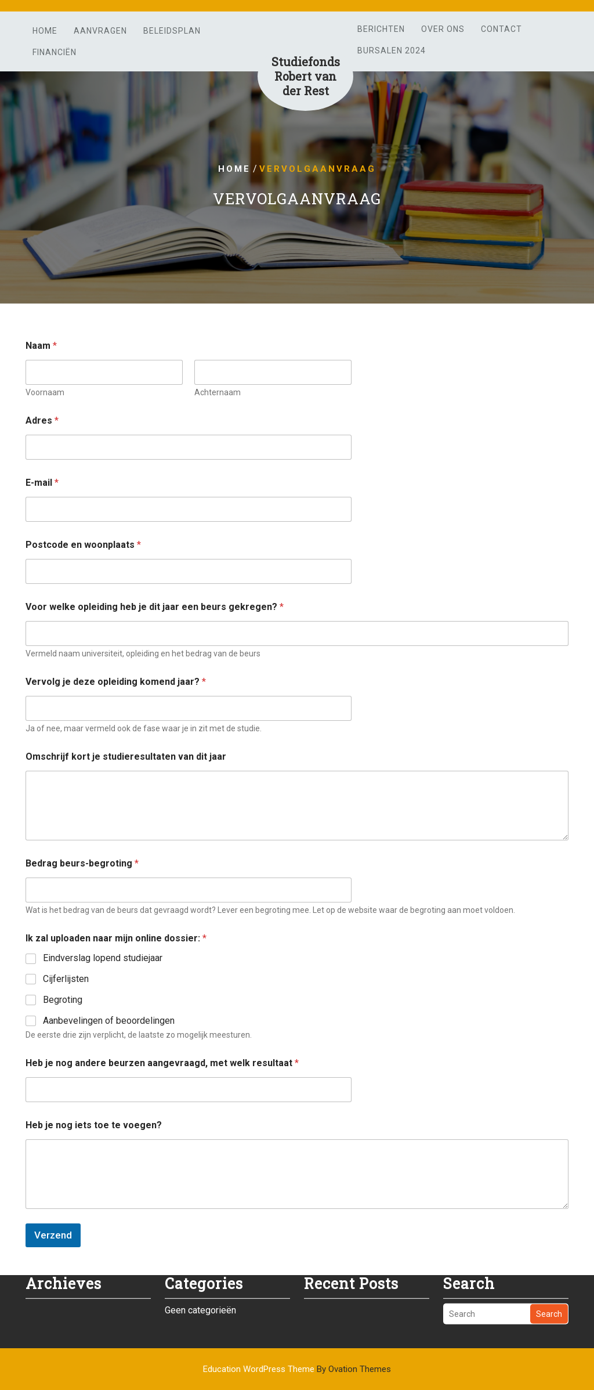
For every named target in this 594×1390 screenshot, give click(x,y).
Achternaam (217, 392)
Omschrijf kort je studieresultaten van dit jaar (126, 756)
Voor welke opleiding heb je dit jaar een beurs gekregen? (155, 606)
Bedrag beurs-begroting (82, 863)
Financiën (54, 52)
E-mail (42, 482)
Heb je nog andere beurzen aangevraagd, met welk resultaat (162, 1062)
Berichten (381, 29)
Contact (501, 29)
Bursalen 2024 (391, 50)
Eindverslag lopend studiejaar (102, 957)
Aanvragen (100, 30)
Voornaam (45, 392)
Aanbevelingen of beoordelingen (109, 1020)
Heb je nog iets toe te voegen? (94, 1125)
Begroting (62, 999)
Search (549, 1301)
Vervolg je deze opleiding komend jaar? (116, 681)
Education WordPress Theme (297, 1369)
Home (44, 30)
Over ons (443, 29)
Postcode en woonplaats (83, 544)
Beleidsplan (172, 30)
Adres (42, 420)
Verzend (53, 1235)
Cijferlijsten (66, 978)
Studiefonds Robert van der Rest (305, 76)
